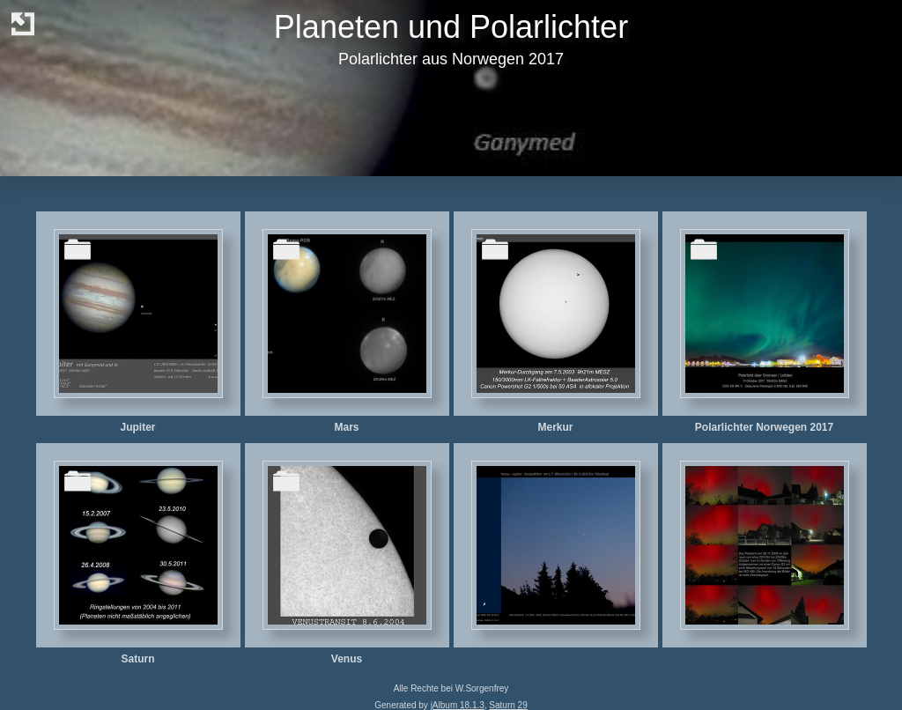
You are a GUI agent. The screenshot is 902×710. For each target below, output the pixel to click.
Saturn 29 (508, 705)
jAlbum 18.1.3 (457, 705)
